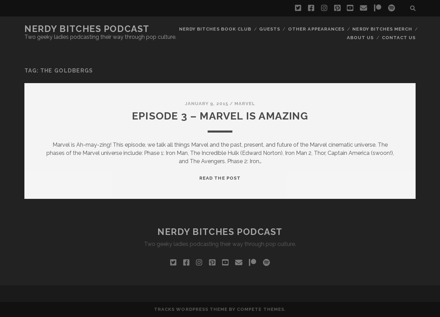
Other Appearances (316, 29)
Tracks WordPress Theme (191, 309)
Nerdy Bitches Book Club (215, 29)
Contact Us (399, 37)
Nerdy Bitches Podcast (87, 29)
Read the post (220, 178)
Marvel (244, 103)
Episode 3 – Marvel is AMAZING (220, 116)
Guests (269, 29)
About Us (360, 37)
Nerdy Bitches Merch (382, 29)
